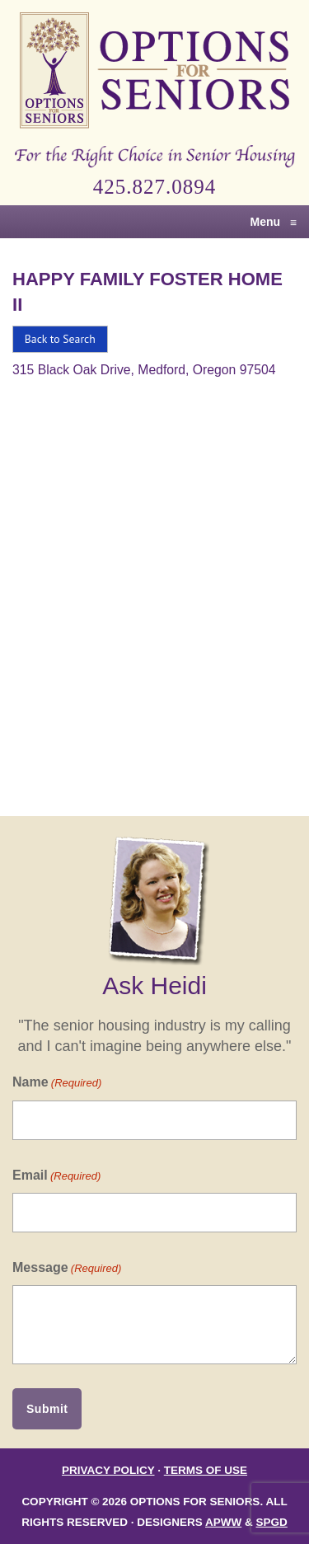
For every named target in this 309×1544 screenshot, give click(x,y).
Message (66, 1268)
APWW (223, 1522)
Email (56, 1176)
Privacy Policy (108, 1470)
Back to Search (60, 338)
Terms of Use (205, 1470)
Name (56, 1082)
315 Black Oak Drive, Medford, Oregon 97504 (144, 370)
